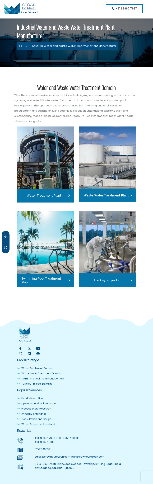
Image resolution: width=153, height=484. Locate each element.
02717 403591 (43, 449)
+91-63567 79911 (67, 438)
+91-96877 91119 (44, 442)
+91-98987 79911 (45, 438)
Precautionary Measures (34, 408)
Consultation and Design (34, 419)
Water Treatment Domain (35, 368)
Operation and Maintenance (36, 403)
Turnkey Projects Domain (34, 384)
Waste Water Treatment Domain (39, 373)
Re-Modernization (30, 398)
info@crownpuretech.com (87, 456)
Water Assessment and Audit (37, 424)
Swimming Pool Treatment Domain (40, 378)
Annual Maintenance (32, 414)
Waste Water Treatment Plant (106, 195)
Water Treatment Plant (44, 195)
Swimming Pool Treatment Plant (41, 280)
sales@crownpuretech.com (52, 456)
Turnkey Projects (106, 280)
